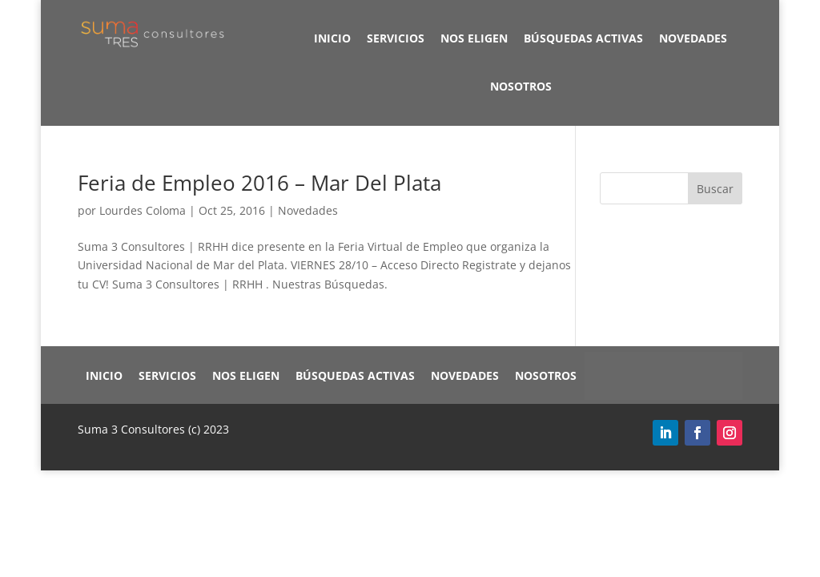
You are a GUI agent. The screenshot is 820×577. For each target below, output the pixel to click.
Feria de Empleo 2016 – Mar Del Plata (259, 182)
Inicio (332, 38)
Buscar (715, 188)
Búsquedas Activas (583, 38)
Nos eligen (474, 38)
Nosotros (521, 86)
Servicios (395, 38)
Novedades (693, 38)
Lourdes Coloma (142, 210)
